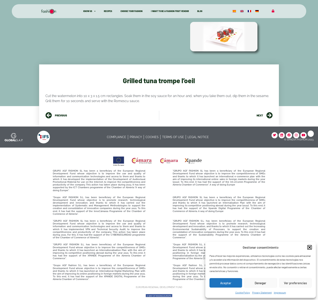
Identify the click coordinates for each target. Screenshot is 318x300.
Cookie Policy (242, 292)
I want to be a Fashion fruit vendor (170, 11)
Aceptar (225, 283)
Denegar (260, 283)
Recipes (108, 11)
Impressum (280, 292)
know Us (89, 11)
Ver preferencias (295, 283)
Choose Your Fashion (132, 11)
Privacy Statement (262, 292)
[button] (309, 247)
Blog (199, 11)
